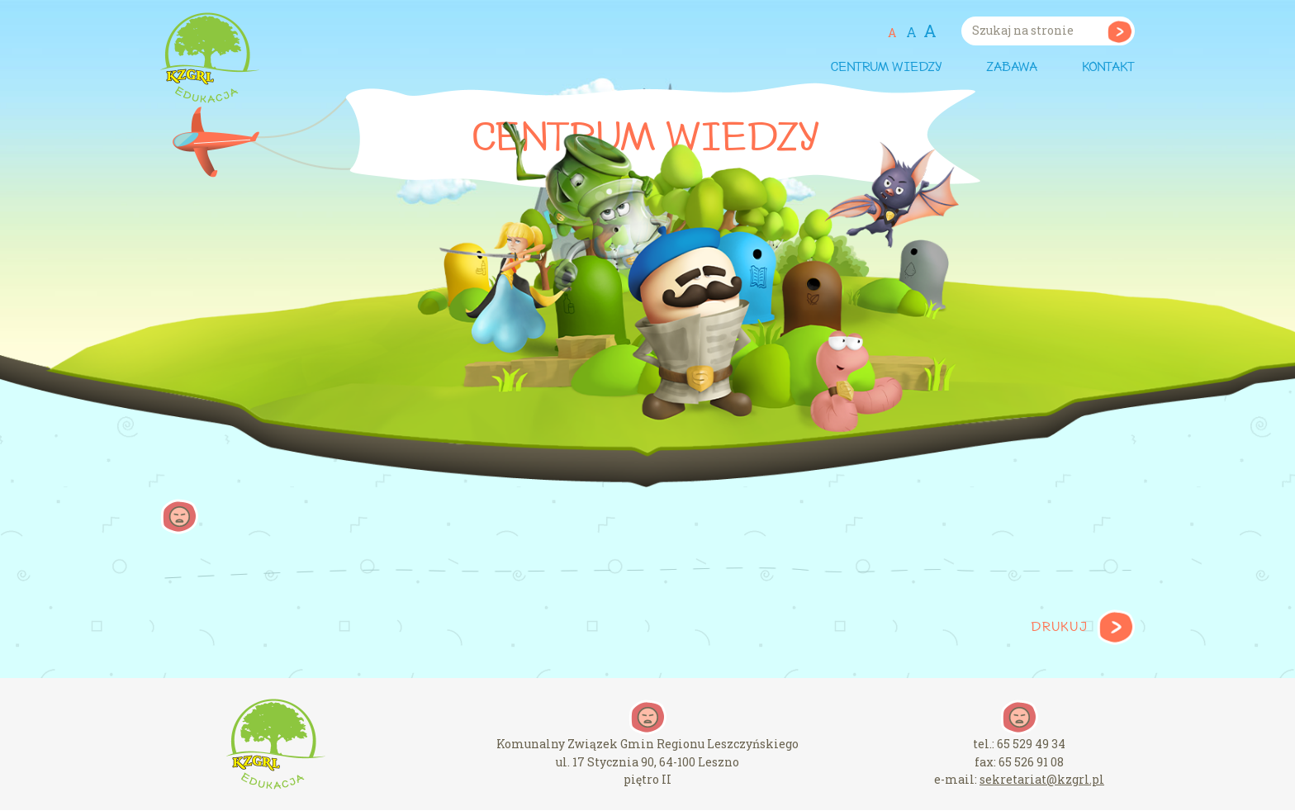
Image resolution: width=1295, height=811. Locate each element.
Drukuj (1059, 627)
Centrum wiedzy (886, 67)
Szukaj (1119, 31)
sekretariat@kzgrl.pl (1042, 779)
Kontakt (1108, 67)
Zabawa (1011, 67)
